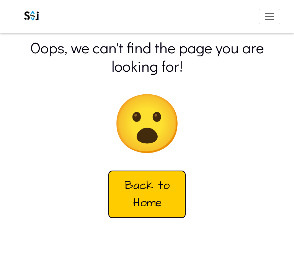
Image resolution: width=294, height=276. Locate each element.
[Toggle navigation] (269, 16)
